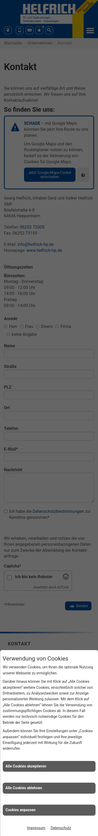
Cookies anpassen (20, 810)
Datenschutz (61, 828)
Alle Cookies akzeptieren (25, 766)
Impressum (36, 828)
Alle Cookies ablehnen (23, 788)
